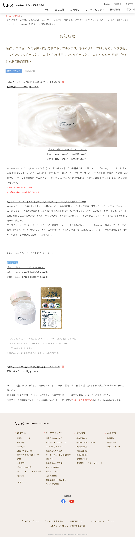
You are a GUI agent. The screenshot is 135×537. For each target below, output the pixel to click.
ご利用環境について (76, 521)
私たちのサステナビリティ (57, 442)
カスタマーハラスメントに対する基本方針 (67, 526)
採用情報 (130, 9)
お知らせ (75, 9)
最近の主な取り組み (54, 451)
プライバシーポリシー (30, 521)
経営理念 (21, 442)
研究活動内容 (82, 451)
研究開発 (115, 9)
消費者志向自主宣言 (54, 438)
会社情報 (59, 9)
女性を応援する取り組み (56, 480)
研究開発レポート (83, 459)
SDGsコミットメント (54, 446)
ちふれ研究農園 (52, 484)
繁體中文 (129, 4)
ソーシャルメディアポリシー (102, 521)
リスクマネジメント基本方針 (29, 471)
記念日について (52, 471)
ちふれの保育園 (52, 467)
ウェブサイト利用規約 (82, 399)
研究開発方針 (82, 438)
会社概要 (21, 463)
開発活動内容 (82, 455)
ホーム (45, 9)
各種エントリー (113, 446)
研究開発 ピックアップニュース (89, 463)
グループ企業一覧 (24, 467)
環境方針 (49, 459)
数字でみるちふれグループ (28, 455)
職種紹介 (111, 438)
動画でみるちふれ (24, 451)
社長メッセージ (23, 438)
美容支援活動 (51, 475)
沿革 (19, 459)
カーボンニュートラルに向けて (59, 455)
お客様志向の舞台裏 (54, 463)
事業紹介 (21, 446)
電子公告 (21, 475)
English (107, 4)
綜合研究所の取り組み (85, 442)
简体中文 (117, 4)
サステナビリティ (94, 9)
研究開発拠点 (82, 446)
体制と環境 (112, 442)
